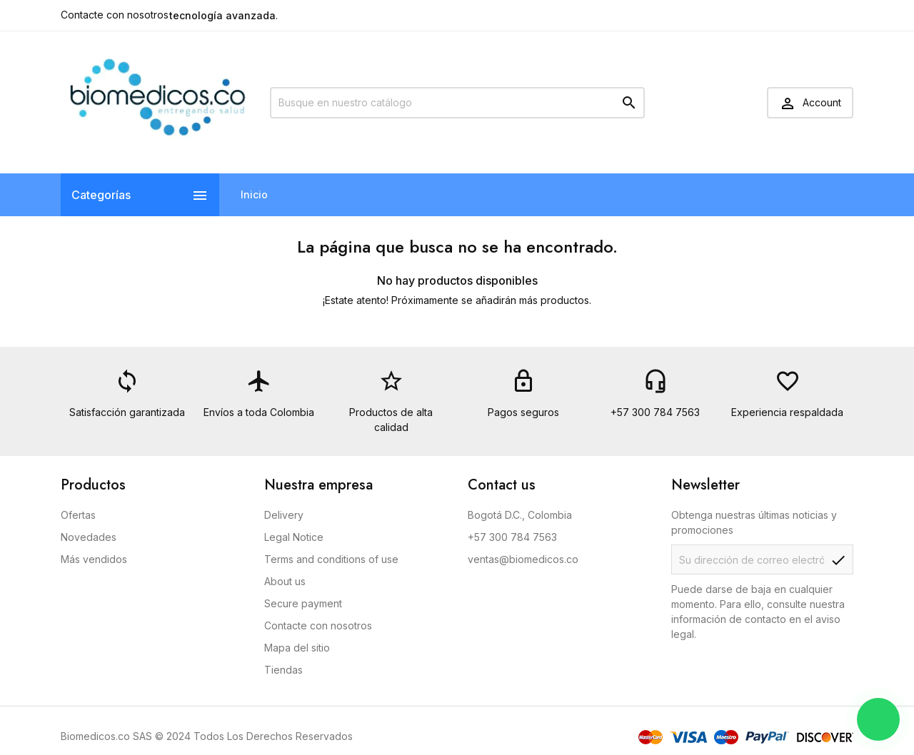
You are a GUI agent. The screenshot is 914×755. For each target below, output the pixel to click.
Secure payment (303, 603)
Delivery (283, 515)
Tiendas (283, 670)
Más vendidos (94, 559)
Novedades (88, 537)
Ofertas (78, 515)
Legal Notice (293, 537)
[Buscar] (457, 102)
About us (285, 581)
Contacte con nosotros (115, 15)
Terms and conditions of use (331, 559)
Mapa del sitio (297, 648)
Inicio (254, 194)
